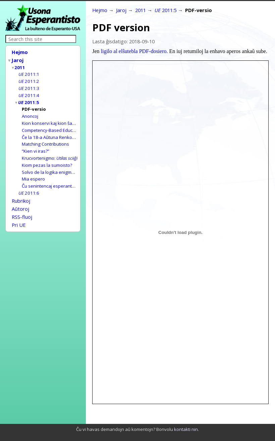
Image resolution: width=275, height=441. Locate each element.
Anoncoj (30, 112)
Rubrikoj (21, 193)
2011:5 (29, 99)
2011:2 (28, 79)
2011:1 (28, 72)
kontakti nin (186, 429)
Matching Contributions (45, 139)
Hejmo (20, 52)
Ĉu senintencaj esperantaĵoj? (51, 179)
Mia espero (33, 172)
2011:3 (28, 86)
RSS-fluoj (22, 207)
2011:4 (28, 93)
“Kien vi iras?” (35, 146)
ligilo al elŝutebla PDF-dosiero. (134, 51)
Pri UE (19, 215)
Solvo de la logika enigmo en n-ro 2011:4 (63, 166)
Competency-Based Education (52, 126)
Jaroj (18, 59)
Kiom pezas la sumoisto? (47, 159)
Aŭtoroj (20, 200)
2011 (20, 66)
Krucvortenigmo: (49, 152)
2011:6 (28, 186)
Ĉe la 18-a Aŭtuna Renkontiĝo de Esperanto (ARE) (72, 133)
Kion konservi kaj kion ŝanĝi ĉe (72, 119)
